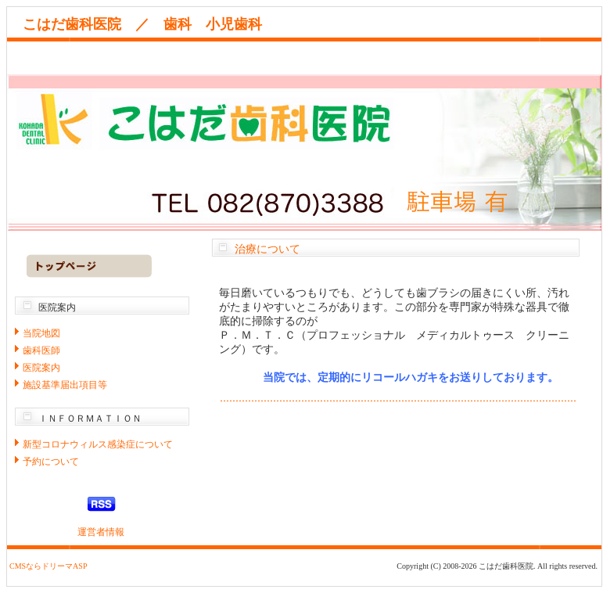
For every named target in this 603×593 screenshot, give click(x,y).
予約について (51, 461)
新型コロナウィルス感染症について (98, 444)
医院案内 (41, 367)
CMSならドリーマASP (48, 566)
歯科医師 (41, 350)
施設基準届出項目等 (65, 384)
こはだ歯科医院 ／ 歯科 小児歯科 (149, 24)
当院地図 (41, 333)
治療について (267, 249)
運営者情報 (100, 532)
